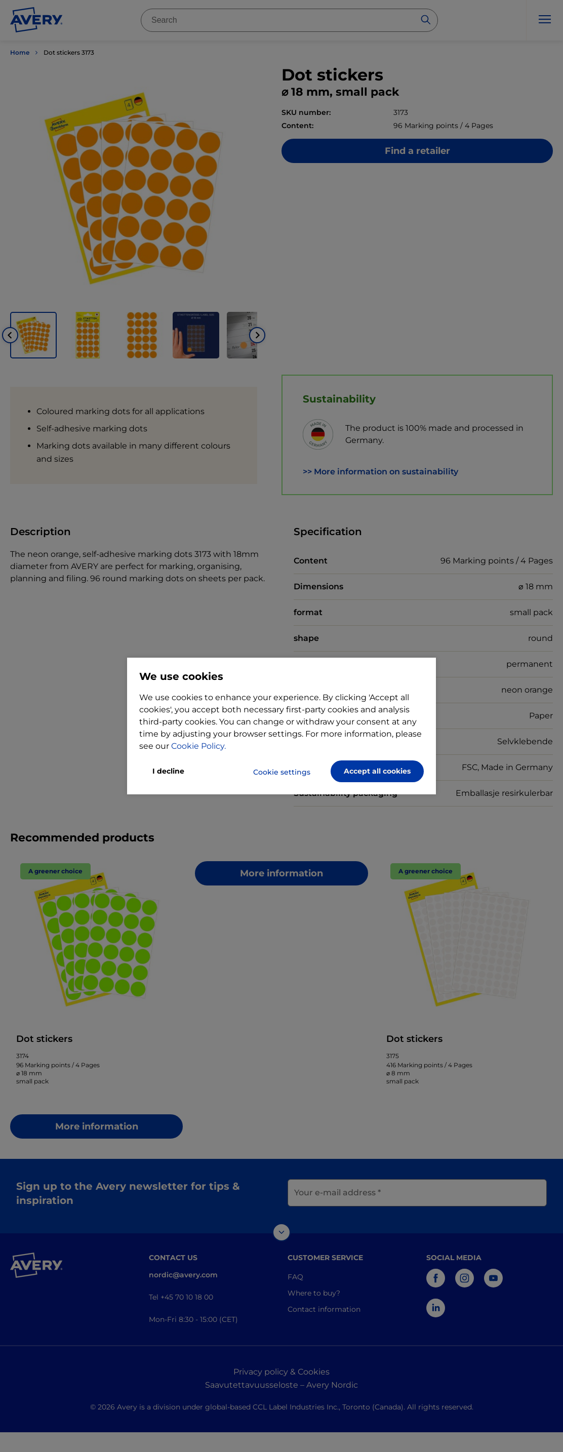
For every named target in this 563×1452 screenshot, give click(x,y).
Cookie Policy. (198, 746)
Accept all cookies (377, 771)
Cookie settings (281, 772)
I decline (168, 771)
